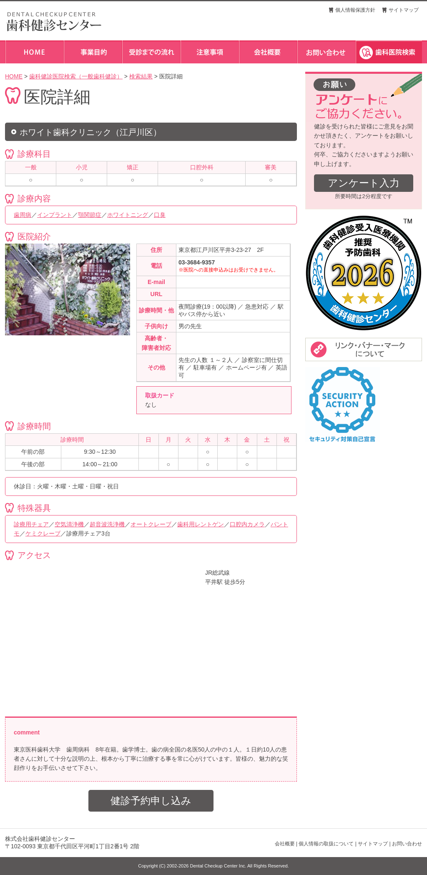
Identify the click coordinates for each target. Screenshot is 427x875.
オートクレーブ (151, 524)
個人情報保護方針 (355, 10)
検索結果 (141, 76)
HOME (14, 76)
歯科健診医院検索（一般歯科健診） (76, 76)
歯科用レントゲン (200, 524)
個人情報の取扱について (326, 844)
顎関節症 (89, 214)
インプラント (54, 214)
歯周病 (22, 214)
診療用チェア (31, 524)
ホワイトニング (127, 214)
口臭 (160, 214)
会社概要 (285, 844)
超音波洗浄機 (107, 524)
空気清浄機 (69, 524)
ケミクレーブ (42, 533)
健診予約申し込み (151, 800)
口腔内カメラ (247, 524)
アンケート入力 (363, 183)
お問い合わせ (407, 844)
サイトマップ (404, 10)
